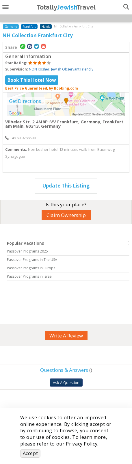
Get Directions (25, 101)
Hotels (46, 27)
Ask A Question (66, 382)
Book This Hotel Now (32, 80)
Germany (11, 27)
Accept (30, 453)
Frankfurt (29, 27)
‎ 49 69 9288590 (20, 138)
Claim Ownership (66, 215)
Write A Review (66, 335)
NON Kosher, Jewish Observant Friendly (61, 69)
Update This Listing (66, 185)
